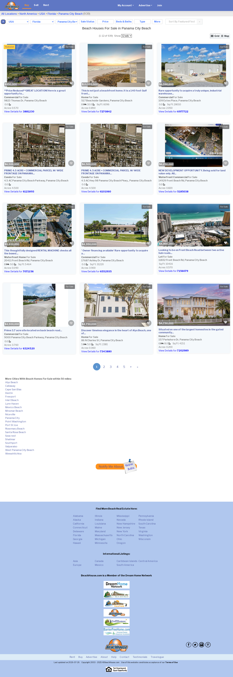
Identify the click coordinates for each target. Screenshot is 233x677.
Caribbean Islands (127, 561)
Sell (36, 5)
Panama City (12, 418)
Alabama (78, 516)
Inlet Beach (12, 400)
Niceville (10, 414)
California (78, 523)
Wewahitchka (13, 453)
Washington (145, 535)
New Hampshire (126, 523)
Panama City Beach (71, 13)
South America (125, 565)
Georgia (77, 539)
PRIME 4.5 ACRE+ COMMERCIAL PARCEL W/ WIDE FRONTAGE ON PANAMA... (33, 172)
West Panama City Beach (19, 450)
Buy (27, 5)
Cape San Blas (13, 389)
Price (105, 21)
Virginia (142, 531)
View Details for (19, 111)
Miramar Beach (14, 410)
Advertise (91, 657)
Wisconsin (144, 539)
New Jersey (123, 527)
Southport (11, 443)
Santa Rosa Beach (15, 432)
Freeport (10, 396)
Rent (46, 5)
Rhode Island (145, 519)
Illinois (98, 516)
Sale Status (87, 21)
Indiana (99, 519)
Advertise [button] (144, 5)
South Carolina (147, 523)
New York (122, 531)
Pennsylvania (146, 516)
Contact (124, 657)
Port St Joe (11, 425)
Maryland (100, 531)
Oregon (121, 543)
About (104, 657)
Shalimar (10, 439)
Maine (98, 527)
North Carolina (125, 535)
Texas (141, 527)
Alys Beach (11, 382)
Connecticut (80, 527)
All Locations (9, 13)
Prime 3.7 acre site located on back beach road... (33, 330)
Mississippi (123, 516)
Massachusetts (103, 535)
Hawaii (77, 543)
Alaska (77, 519)
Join (159, 5)
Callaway (10, 386)
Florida (52, 13)
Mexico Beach (13, 407)
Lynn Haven (12, 403)
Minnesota (101, 543)
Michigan (100, 539)
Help (114, 657)
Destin (9, 393)
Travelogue (157, 657)
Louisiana (100, 523)
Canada (99, 561)
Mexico (99, 565)
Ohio (119, 539)
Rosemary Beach (15, 428)
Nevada (121, 519)
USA (42, 13)
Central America (148, 561)
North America (28, 13)
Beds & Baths (124, 21)
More (157, 21)
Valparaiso (11, 446)
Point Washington (15, 421)
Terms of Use (171, 662)
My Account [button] (125, 5)
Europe (77, 565)
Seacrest (10, 435)
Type (142, 21)
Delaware (78, 531)
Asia (75, 561)
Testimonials (140, 657)
